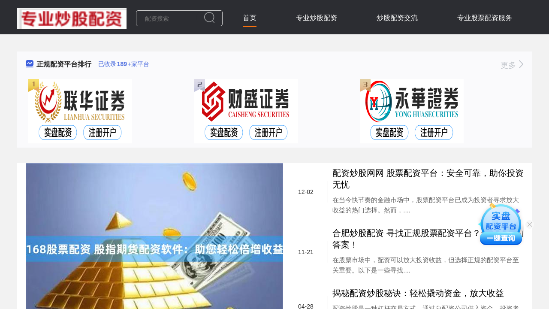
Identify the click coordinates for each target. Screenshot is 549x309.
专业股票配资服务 (484, 17)
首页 (249, 17)
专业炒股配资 (316, 17)
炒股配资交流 (397, 17)
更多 (512, 65)
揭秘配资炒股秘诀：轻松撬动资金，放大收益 (418, 293)
